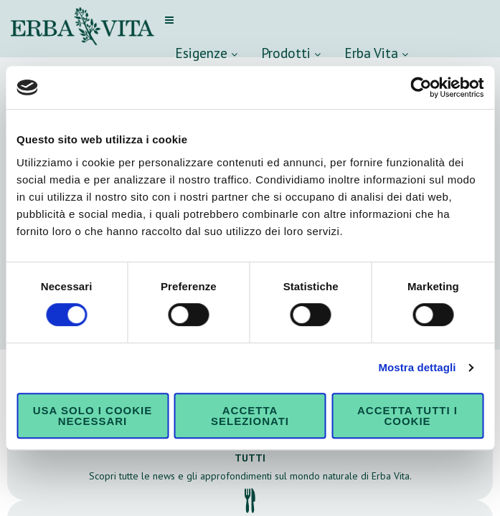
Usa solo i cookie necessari (92, 415)
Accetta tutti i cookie (407, 415)
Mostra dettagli (417, 367)
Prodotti (291, 53)
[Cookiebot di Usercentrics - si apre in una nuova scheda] (421, 87)
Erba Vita (376, 53)
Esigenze (206, 53)
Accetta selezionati (250, 415)
